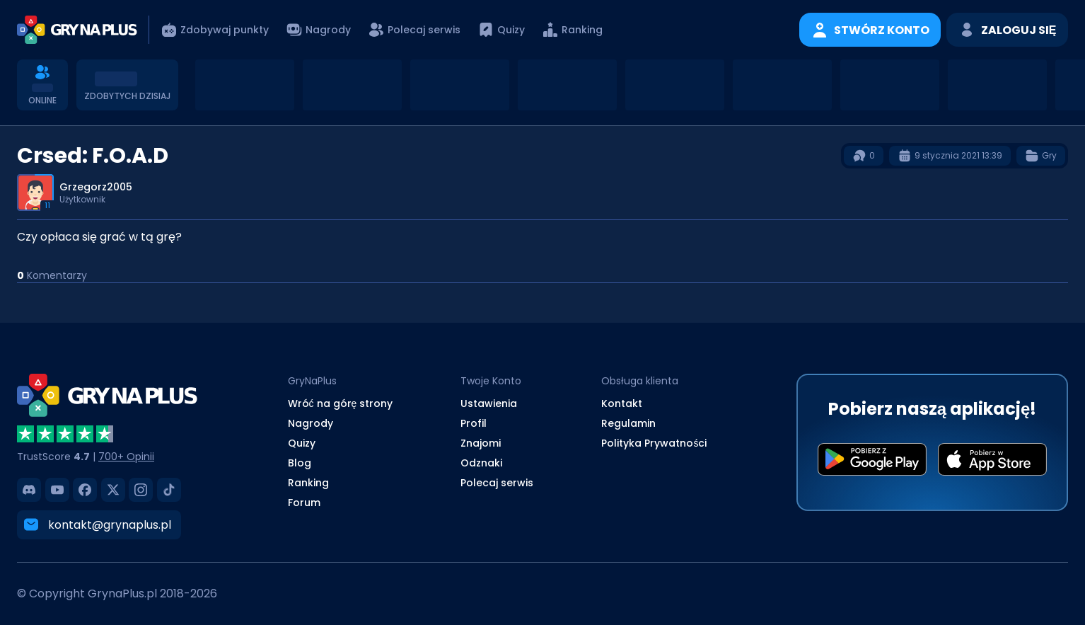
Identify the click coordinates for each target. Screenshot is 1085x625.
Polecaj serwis (496, 483)
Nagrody (310, 423)
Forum (304, 502)
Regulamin (628, 423)
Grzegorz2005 (95, 187)
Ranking (308, 483)
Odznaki (481, 463)
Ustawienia (488, 403)
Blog (299, 463)
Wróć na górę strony (340, 403)
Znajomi (480, 443)
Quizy (301, 443)
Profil (473, 423)
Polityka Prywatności (654, 443)
